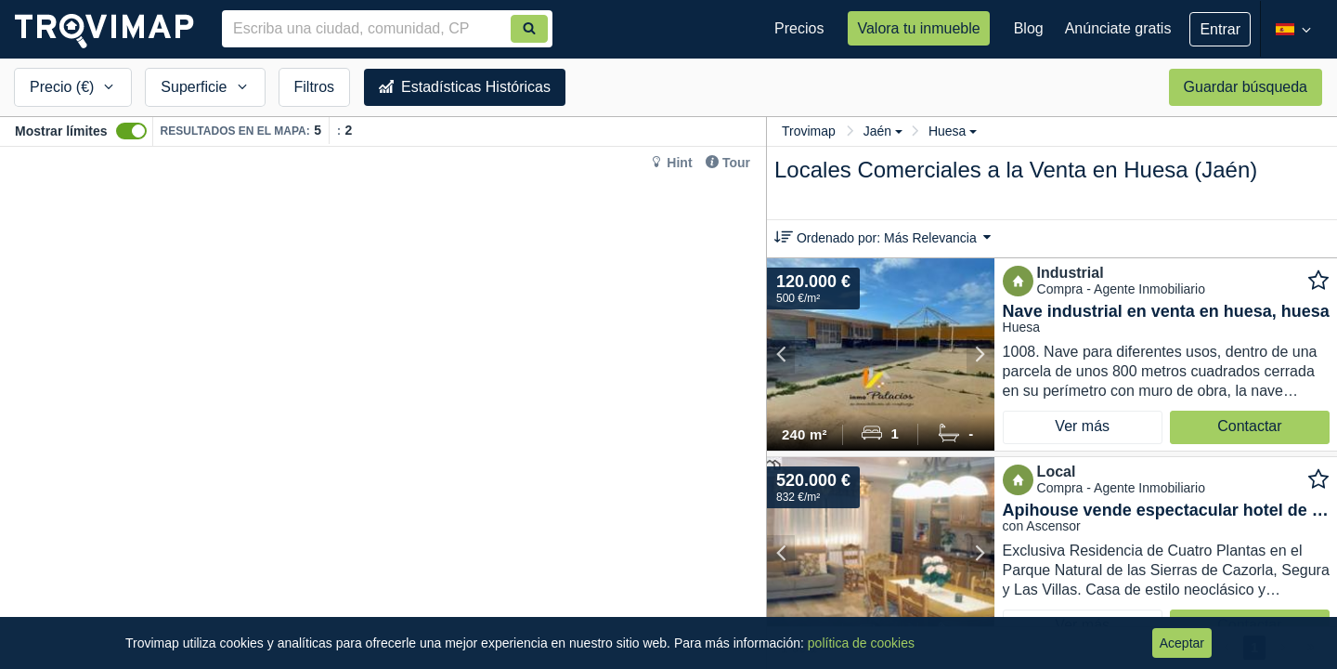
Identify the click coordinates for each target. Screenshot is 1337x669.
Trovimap (809, 131)
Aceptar (1182, 643)
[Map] (383, 408)
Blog (1029, 28)
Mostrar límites (61, 131)
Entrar (1220, 29)
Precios (799, 28)
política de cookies (861, 643)
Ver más (1082, 426)
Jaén (882, 131)
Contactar (1249, 426)
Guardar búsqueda (1245, 87)
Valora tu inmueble (918, 28)
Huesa (952, 131)
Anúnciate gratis (1118, 28)
